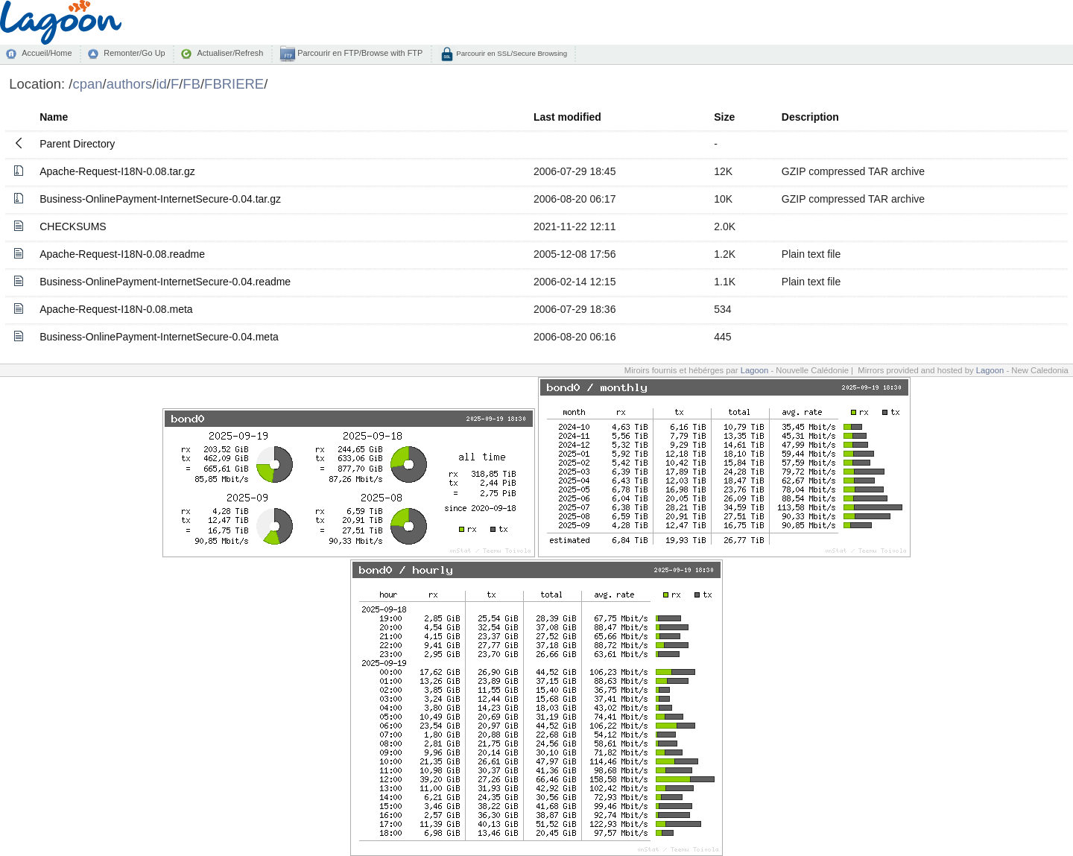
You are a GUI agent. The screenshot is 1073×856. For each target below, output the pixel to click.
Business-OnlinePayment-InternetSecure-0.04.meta (159, 337)
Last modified (567, 117)
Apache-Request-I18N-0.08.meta (115, 309)
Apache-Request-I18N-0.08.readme (122, 254)
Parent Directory (77, 144)
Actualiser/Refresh (230, 52)
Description (810, 117)
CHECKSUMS (72, 226)
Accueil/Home (47, 52)
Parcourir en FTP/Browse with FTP (358, 52)
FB (191, 84)
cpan (87, 84)
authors (130, 84)
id (161, 84)
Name (53, 117)
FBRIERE (234, 84)
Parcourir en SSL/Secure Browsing (511, 53)
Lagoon (755, 370)
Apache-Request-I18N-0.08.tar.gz (117, 171)
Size (724, 117)
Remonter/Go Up (134, 52)
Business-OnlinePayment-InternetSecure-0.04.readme (165, 282)
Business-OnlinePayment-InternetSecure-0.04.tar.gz (160, 199)
